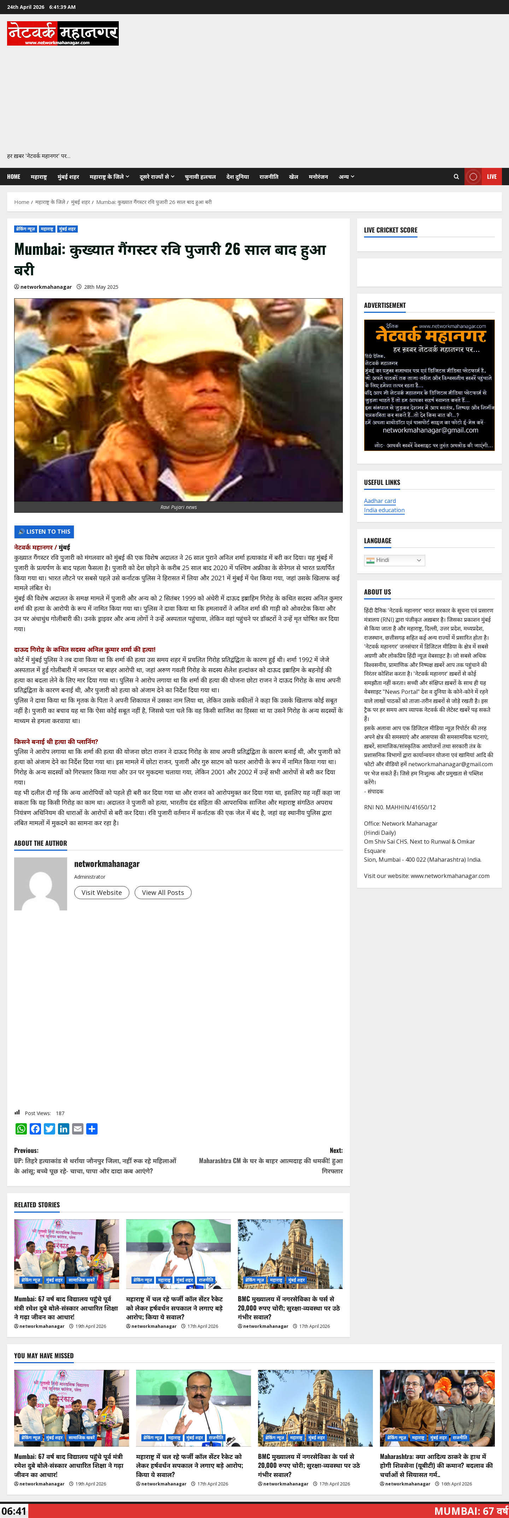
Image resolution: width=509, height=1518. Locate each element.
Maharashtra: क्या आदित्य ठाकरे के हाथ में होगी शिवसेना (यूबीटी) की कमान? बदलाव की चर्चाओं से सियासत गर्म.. (436, 1465)
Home (13, 176)
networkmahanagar (46, 286)
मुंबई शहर (68, 176)
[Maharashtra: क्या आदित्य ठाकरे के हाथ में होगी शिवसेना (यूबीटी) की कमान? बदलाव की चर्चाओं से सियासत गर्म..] (437, 1408)
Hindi (377, 560)
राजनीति (269, 176)
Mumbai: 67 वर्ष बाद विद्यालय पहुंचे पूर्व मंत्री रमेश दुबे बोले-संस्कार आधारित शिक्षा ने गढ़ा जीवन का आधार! (66, 1307)
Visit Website (102, 892)
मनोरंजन (318, 176)
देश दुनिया (238, 176)
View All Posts (163, 892)
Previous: (96, 1160)
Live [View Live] (480, 176)
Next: (261, 1160)
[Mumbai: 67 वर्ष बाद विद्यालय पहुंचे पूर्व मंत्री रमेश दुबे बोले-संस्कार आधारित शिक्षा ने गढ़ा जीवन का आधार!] (66, 1254)
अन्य (344, 176)
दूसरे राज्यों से (154, 176)
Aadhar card (380, 501)
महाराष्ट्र (39, 176)
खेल (293, 176)
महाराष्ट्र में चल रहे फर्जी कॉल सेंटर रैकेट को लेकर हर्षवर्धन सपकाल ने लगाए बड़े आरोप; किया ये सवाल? (174, 1307)
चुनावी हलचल (200, 176)
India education (384, 510)
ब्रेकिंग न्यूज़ (25, 229)
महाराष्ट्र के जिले (107, 176)
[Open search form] (456, 176)
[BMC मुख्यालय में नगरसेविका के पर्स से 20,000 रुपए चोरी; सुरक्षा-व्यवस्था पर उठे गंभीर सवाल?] (290, 1254)
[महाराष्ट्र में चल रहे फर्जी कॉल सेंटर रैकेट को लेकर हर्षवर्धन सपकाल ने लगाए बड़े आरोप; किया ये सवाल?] (178, 1254)
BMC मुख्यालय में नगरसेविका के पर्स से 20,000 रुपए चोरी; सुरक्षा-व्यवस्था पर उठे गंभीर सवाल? (289, 1307)
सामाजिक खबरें (82, 1280)
